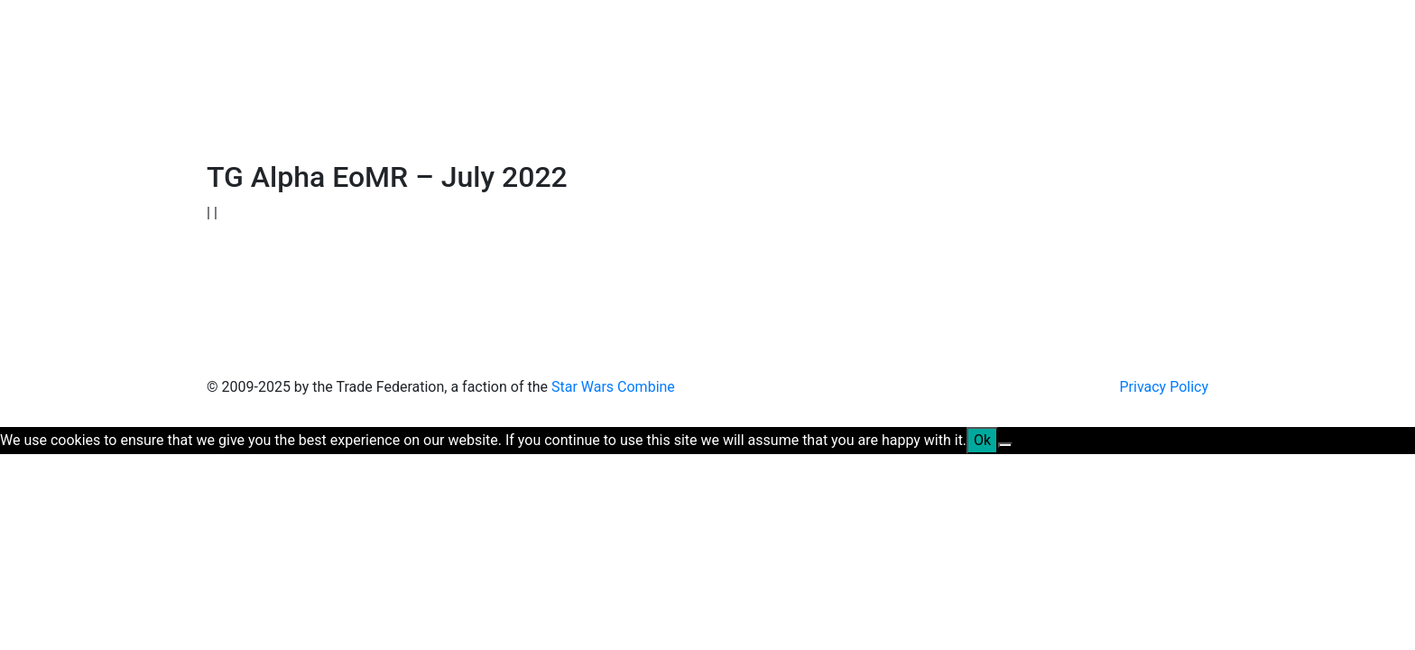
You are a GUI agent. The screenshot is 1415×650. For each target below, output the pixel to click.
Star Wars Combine (613, 386)
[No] (1005, 445)
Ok (982, 440)
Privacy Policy (1164, 386)
